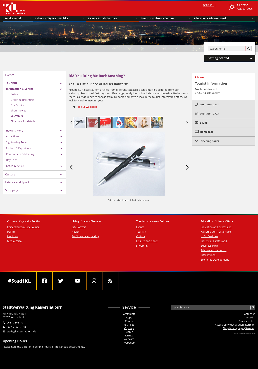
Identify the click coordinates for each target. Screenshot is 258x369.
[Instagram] (94, 281)
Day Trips (11, 160)
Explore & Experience (19, 148)
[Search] (248, 49)
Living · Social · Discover (112, 18)
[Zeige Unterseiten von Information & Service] (61, 89)
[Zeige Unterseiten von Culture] (61, 174)
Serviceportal (18, 18)
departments (76, 346)
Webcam (129, 339)
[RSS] (110, 281)
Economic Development (215, 259)
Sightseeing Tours (17, 142)
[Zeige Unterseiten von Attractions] (61, 136)
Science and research (213, 250)
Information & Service (19, 89)
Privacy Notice (246, 321)
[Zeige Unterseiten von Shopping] (61, 190)
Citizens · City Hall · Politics (59, 18)
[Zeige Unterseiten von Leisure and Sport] (61, 182)
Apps (129, 317)
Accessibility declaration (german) (235, 324)
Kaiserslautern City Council (23, 227)
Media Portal (14, 241)
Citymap (129, 328)
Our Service (18, 105)
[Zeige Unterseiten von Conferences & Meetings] (61, 154)
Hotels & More (14, 130)
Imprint (250, 317)
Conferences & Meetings (20, 154)
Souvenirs (17, 116)
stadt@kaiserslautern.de (21, 331)
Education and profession (216, 227)
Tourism (11, 83)
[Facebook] (44, 281)
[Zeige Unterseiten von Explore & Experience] (61, 148)
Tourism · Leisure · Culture (165, 18)
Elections (12, 236)
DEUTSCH (208, 5)
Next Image (187, 167)
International (208, 255)
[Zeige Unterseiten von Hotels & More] (61, 130)
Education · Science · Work (223, 18)
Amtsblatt (129, 314)
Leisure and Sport (17, 182)
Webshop (129, 342)
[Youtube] (77, 281)
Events (9, 75)
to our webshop (87, 106)
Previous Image (71, 167)
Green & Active (15, 166)
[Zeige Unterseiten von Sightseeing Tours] (61, 142)
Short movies (18, 110)
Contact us (249, 314)
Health (76, 231)
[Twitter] (61, 281)
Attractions (12, 136)
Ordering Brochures (23, 99)
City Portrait (79, 227)
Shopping (11, 190)
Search (129, 332)
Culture (10, 174)
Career (129, 321)
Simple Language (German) (239, 328)
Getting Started (231, 58)
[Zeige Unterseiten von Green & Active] (61, 166)
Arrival (14, 94)
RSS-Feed (129, 324)
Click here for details (23, 121)
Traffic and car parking (85, 236)
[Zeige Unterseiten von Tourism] (61, 83)
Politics (11, 231)
